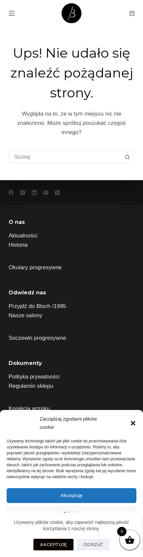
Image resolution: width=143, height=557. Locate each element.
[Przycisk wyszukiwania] (127, 157)
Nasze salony (25, 315)
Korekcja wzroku (29, 408)
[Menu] (12, 13)
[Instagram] (22, 192)
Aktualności (23, 235)
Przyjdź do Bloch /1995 (37, 306)
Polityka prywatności (34, 377)
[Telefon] (57, 192)
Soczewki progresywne (37, 338)
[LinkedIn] (34, 192)
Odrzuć (93, 544)
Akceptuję (71, 495)
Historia (18, 245)
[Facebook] (11, 192)
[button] (133, 423)
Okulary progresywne (35, 267)
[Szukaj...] (64, 157)
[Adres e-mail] (45, 192)
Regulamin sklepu (31, 386)
